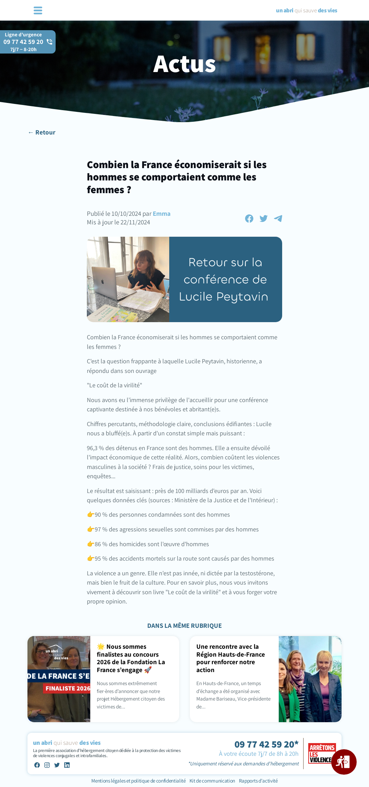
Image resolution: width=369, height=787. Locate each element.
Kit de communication (212, 780)
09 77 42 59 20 (23, 44)
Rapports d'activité (258, 780)
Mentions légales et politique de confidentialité (138, 780)
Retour (45, 132)
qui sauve (306, 10)
